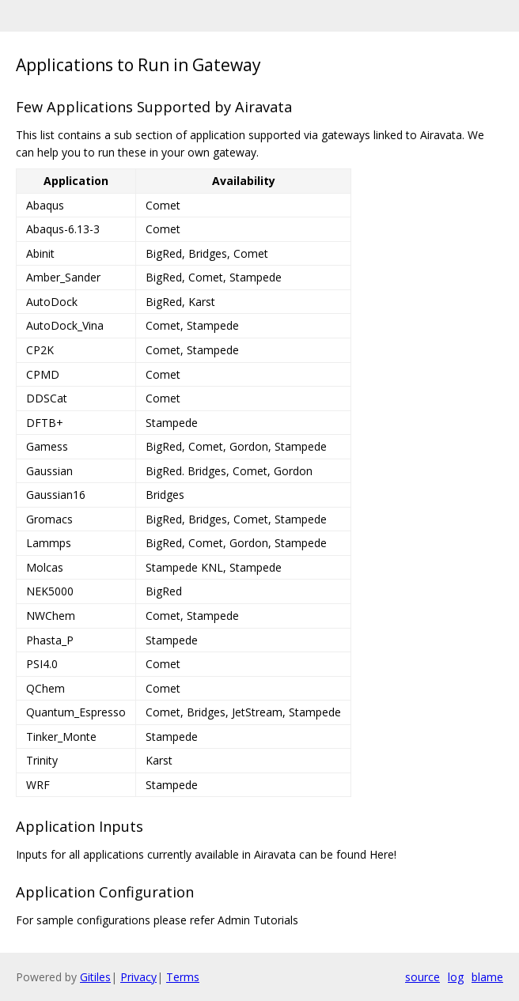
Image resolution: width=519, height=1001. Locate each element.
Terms (182, 976)
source (422, 976)
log (456, 976)
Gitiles (95, 976)
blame (487, 976)
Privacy (138, 976)
